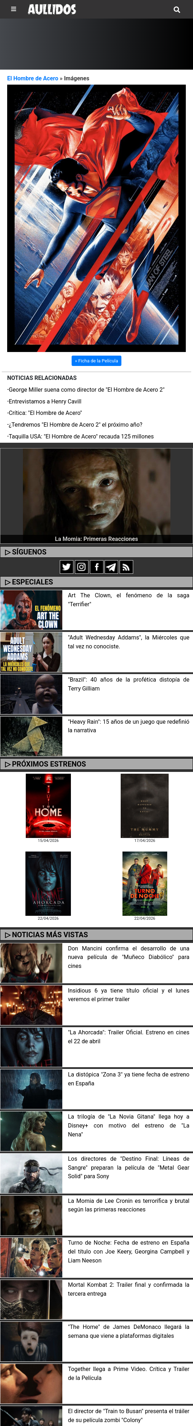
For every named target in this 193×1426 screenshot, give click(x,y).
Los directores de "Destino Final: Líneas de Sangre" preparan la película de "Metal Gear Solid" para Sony (128, 1167)
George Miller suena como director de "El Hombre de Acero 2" (86, 389)
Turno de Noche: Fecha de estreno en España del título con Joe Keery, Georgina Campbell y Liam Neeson (128, 1251)
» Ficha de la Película (96, 360)
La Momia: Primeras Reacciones (96, 539)
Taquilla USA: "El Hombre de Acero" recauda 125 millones (81, 436)
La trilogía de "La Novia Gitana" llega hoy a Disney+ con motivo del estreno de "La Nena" (128, 1125)
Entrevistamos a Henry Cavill (45, 401)
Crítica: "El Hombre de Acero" (45, 413)
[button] (20, 218)
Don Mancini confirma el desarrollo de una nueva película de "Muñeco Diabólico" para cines (128, 957)
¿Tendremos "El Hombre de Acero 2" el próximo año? (75, 424)
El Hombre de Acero (32, 78)
